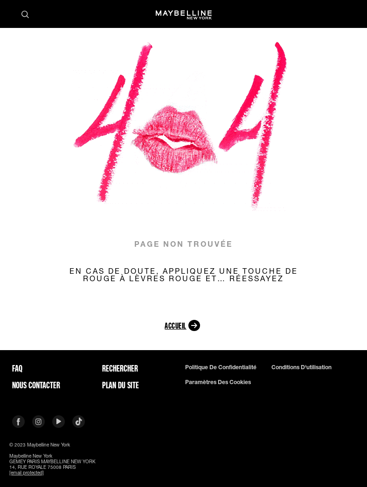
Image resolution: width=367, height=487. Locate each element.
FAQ (17, 368)
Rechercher (120, 368)
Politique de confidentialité (220, 367)
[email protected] (26, 472)
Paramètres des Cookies (218, 382)
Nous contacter (36, 385)
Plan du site (120, 385)
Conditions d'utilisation (301, 367)
